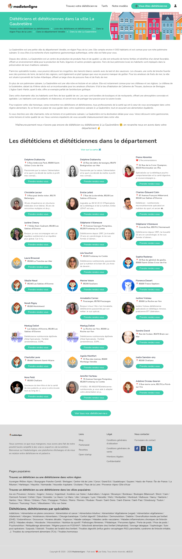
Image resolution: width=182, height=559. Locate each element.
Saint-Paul (137, 500)
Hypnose (67, 518)
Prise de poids (160, 521)
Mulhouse (143, 497)
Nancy (153, 497)
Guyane (130, 481)
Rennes (80, 500)
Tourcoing (24, 503)
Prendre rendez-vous (38, 181)
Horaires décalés (53, 518)
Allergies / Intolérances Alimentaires (40, 515)
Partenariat (84, 444)
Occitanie (78, 484)
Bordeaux (127, 494)
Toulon (160, 500)
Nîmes (27, 500)
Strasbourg (149, 500)
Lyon (93, 497)
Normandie (46, 484)
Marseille (101, 497)
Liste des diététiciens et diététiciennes (73, 28)
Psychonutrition (16, 524)
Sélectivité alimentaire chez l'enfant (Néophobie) (105, 524)
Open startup (85, 454)
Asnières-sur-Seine (76, 494)
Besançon (116, 494)
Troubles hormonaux (68, 531)
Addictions (14, 512)
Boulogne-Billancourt (144, 494)
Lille (77, 497)
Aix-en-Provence (17, 494)
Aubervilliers (94, 494)
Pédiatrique (110, 521)
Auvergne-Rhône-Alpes (21, 481)
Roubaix (90, 500)
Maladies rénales (25, 521)
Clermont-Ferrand (17, 497)
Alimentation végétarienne (150, 512)
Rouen (99, 500)
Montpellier (120, 497)
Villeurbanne (44, 503)
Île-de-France (161, 481)
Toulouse (13, 503)
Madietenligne (78, 551)
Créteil (31, 497)
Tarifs (104, 6)
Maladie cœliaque (82, 518)
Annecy (49, 494)
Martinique (24, 484)
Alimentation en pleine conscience (37, 512)
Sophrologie (156, 524)
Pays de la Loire (92, 484)
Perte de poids (144, 521)
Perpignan (53, 500)
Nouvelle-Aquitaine (62, 484)
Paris (44, 500)
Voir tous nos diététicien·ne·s (91, 413)
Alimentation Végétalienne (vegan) (118, 512)
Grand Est (106, 481)
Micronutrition (53, 521)
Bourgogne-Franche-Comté (47, 481)
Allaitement (14, 515)
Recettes (83, 449)
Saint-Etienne (123, 500)
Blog (81, 440)
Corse (97, 481)
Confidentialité (114, 461)
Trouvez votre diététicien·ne (81, 6)
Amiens (31, 494)
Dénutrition (102, 515)
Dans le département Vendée (51, 31)
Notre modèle (120, 6)
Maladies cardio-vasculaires (106, 518)
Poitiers (63, 500)
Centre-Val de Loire (83, 481)
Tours (33, 503)
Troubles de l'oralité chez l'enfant (61, 527)
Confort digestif (87, 515)
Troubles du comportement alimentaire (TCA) (34, 531)
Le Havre (58, 497)
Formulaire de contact (145, 440)
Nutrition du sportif (71, 521)
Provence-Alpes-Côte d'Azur (116, 484)
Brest (158, 494)
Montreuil (132, 497)
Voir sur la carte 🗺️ (91, 149)
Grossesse (38, 518)
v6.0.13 (129, 551)
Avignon (105, 494)
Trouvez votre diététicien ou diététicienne (29, 28)
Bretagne (67, 481)
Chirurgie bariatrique (68, 515)
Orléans (36, 500)
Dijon (38, 497)
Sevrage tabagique (139, 524)
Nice (20, 500)
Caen (165, 494)
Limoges (85, 497)
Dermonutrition (117, 515)
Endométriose (24, 518)
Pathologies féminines (92, 521)
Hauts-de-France (144, 481)
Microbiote (40, 521)
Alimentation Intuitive (89, 512)
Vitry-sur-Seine (59, 503)
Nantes (12, 500)
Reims (72, 500)
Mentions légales (115, 456)
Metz (110, 497)
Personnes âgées (126, 521)
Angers (40, 494)
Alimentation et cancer (66, 512)
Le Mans (69, 497)
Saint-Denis (109, 500)
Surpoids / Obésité (35, 527)
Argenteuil (60, 494)
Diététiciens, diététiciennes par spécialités (34, 508)
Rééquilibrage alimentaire (38, 524)
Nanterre (162, 497)
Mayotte (35, 484)
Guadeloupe (119, 481)
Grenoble (47, 497)
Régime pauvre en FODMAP (66, 524)
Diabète (130, 515)
